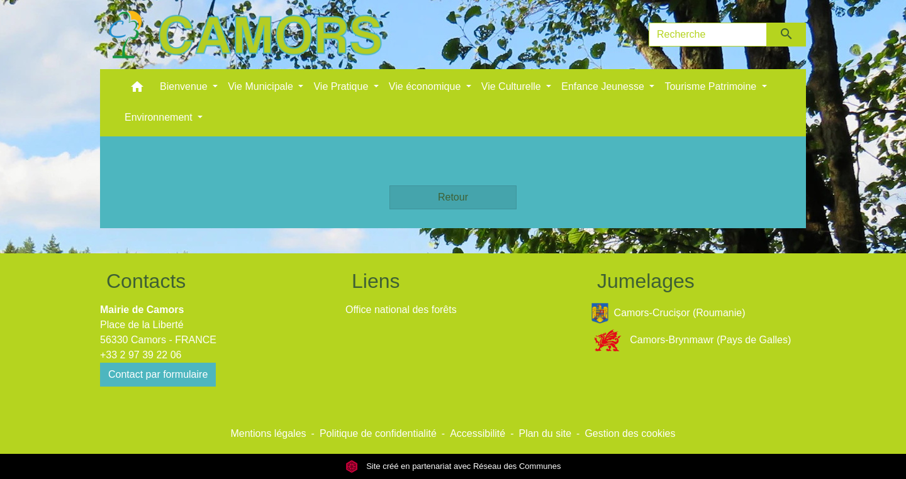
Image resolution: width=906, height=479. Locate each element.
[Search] (708, 35)
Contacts (146, 281)
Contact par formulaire (158, 374)
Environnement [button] (160, 117)
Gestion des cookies (629, 433)
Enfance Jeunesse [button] (604, 86)
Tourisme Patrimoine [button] (711, 86)
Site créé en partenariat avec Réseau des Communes (453, 466)
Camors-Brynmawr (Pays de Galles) (691, 340)
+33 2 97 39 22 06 (140, 355)
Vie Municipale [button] (262, 86)
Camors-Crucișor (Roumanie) (668, 313)
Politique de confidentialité (378, 433)
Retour (453, 197)
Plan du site (544, 433)
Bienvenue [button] (185, 86)
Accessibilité (477, 433)
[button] (137, 89)
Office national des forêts (401, 309)
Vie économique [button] (426, 86)
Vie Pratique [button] (342, 86)
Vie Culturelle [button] (512, 86)
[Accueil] (244, 34)
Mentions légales (268, 433)
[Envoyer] (787, 35)
